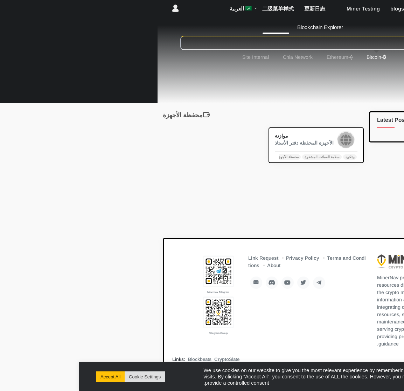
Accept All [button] (32, 376)
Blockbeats (121, 359)
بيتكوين (271, 157)
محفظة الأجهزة (209, 157)
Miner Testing (284, 9)
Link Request (184, 258)
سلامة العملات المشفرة (243, 157)
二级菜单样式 (199, 9)
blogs (318, 9)
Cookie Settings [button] (66, 376)
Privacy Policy (224, 258)
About (195, 265)
